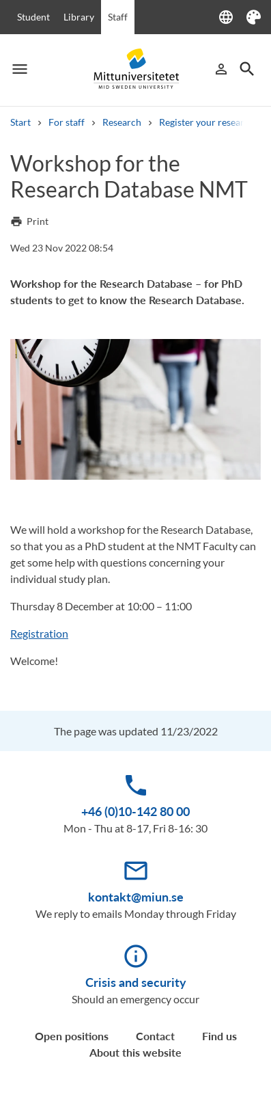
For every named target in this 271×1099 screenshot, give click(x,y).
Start (20, 122)
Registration (39, 633)
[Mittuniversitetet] (135, 69)
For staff (66, 122)
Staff (118, 17)
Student (33, 17)
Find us (219, 1035)
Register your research (207, 122)
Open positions (72, 1035)
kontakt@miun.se (136, 896)
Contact (155, 1035)
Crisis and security (135, 982)
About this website (135, 1052)
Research (121, 122)
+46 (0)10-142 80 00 (135, 811)
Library (78, 17)
